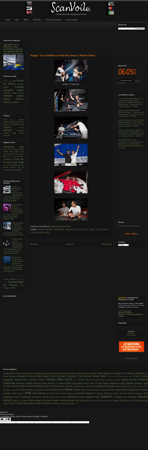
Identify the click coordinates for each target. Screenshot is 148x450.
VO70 (21, 133)
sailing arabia (16, 170)
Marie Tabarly (87, 390)
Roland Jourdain (120, 393)
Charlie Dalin (21, 379)
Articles (6, 279)
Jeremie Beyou (19, 386)
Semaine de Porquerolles (15, 154)
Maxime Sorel (113, 389)
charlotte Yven (58, 403)
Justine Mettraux (36, 386)
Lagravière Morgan (106, 386)
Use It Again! (114, 401)
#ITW (119, 311)
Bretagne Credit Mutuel (79, 376)
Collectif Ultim (15, 122)
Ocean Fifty (11, 133)
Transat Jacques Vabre (39, 232)
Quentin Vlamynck (104, 393)
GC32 (21, 127)
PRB (28, 393)
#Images (121, 313)
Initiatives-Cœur (117, 383)
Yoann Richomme (43, 403)
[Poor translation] (7, 419)
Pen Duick (51, 393)
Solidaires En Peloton (125, 397)
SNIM (6, 151)
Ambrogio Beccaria (42, 373)
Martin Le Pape (99, 390)
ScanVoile (131, 333)
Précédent (106, 244)
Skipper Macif (93, 397)
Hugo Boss (70, 229)
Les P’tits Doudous (137, 386)
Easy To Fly (90, 380)
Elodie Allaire (131, 335)
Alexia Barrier (28, 373)
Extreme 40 (18, 124)
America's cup (13, 146)
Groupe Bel (59, 229)
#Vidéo (121, 316)
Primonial (72, 393)
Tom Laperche (82, 400)
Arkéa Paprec (83, 373)
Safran (106, 229)
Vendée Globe (13, 95)
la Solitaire (15, 102)
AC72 (6, 120)
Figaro (11, 127)
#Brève (121, 314)
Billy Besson (44, 376)
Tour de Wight (8, 165)
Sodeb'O (107, 396)
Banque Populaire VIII (115, 373)
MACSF (61, 389)
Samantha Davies (41, 397)
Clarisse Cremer (37, 379)
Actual (6, 373)
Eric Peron (102, 380)
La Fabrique (78, 386)
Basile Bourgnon (10, 376)
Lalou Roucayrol (123, 386)
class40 (6, 135)
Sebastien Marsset (59, 397)
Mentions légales (131, 358)
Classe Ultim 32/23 (59, 379)
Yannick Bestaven (25, 403)
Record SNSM (18, 149)
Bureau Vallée (99, 376)
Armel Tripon (97, 373)
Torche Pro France (13, 156)
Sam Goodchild (23, 397)
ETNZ (81, 379)
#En (128, 314)
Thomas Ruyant (67, 400)
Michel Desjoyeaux (131, 389)
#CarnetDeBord (137, 314)
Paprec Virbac (96, 229)
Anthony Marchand (61, 373)
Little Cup (7, 149)
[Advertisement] (71, 37)
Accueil (69, 244)
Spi (5, 156)
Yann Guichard (9, 403)
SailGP (9, 87)
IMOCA (79, 229)
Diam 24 (8, 124)
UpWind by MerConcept (99, 401)
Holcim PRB (65, 383)
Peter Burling (62, 393)
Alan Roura (16, 373)
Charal (136, 376)
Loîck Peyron (27, 389)
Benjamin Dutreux (27, 376)
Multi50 (20, 130)
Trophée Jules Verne (13, 93)
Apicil (73, 373)
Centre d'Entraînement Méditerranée (120, 376)
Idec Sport (103, 383)
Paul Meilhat (39, 393)
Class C (14, 120)
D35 (22, 122)
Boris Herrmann (59, 376)
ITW (22, 285)
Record (20, 84)
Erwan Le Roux (114, 380)
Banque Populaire (45, 229)
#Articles (128, 313)
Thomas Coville (50, 400)
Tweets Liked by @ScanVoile (129, 226)
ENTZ (75, 380)
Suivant (34, 244)
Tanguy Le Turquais (20, 401)
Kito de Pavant (52, 386)
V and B (124, 400)
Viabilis (131, 401)
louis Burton (70, 403)
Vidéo (12, 288)
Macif (86, 229)
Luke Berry (39, 390)
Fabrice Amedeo (130, 379)
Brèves (13, 279)
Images (6, 288)
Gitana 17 (53, 383)
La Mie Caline (90, 386)
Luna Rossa (50, 389)
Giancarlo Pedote (40, 383)
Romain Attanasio (135, 393)
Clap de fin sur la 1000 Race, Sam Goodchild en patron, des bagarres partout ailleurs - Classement (13, 49)
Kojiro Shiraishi (66, 386)
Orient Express (18, 393)
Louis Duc (15, 390)
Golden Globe (8, 81)
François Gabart (24, 383)
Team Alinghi (35, 400)
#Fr (125, 314)
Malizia (77, 389)
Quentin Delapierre (86, 393)
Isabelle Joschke (134, 383)
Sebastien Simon (76, 397)
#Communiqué (126, 311)
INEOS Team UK (90, 383)
